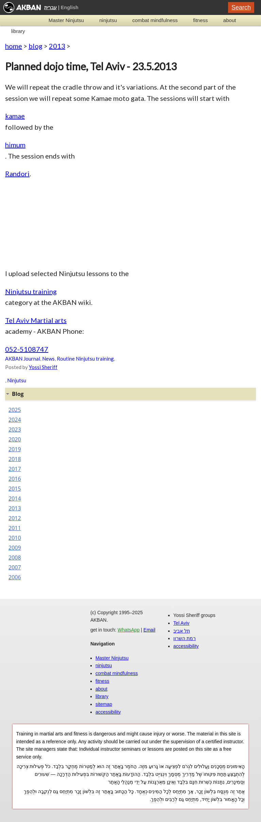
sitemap (103, 704)
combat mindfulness (154, 20)
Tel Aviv (181, 623)
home (13, 46)
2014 (14, 498)
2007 (14, 567)
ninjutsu (108, 20)
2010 (14, 538)
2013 (57, 46)
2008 (14, 557)
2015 (14, 488)
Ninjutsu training (31, 291)
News (48, 358)
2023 (14, 429)
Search (241, 7)
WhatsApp (129, 630)
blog (35, 46)
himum (15, 145)
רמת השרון (184, 638)
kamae (15, 116)
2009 (14, 547)
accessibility (108, 712)
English (70, 7)
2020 (14, 439)
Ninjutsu (16, 380)
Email (149, 630)
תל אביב (181, 631)
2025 (14, 410)
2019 (14, 449)
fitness (200, 20)
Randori (17, 173)
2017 (14, 469)
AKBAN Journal (22, 358)
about (229, 20)
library (18, 31)
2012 (14, 518)
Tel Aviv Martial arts (36, 320)
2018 (14, 459)
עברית (50, 7)
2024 (14, 419)
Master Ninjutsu (66, 20)
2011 (14, 528)
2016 (14, 478)
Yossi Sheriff (43, 367)
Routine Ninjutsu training (85, 358)
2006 (14, 577)
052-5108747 (26, 349)
